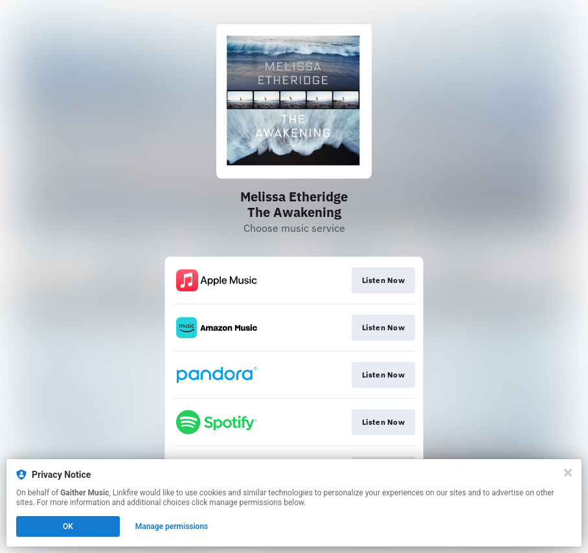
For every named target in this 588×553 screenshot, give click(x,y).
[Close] (568, 472)
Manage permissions (172, 526)
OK (68, 526)
